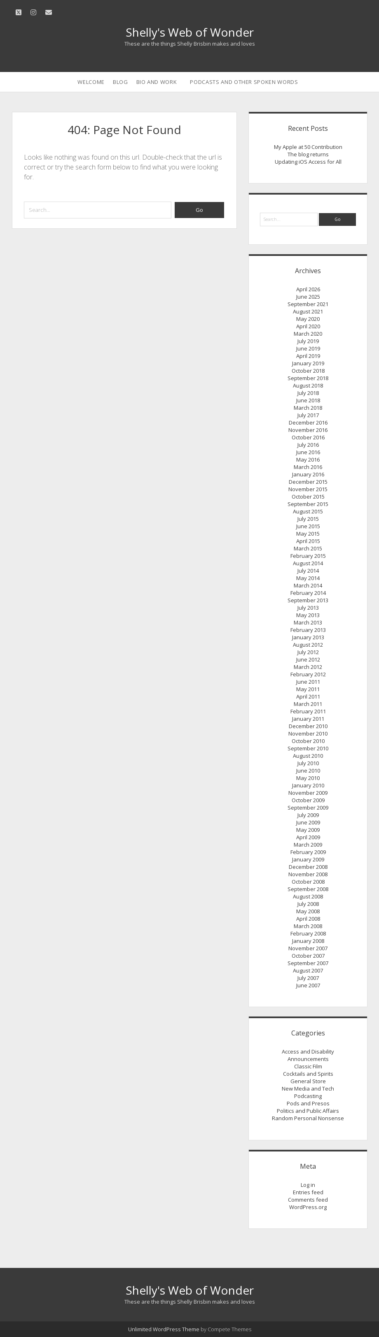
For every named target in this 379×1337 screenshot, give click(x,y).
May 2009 (308, 829)
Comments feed (308, 1199)
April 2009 (308, 837)
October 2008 (308, 881)
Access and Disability (308, 1051)
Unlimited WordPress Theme (163, 1329)
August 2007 (308, 970)
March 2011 (308, 704)
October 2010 (308, 741)
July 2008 (308, 904)
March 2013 (308, 622)
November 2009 (308, 792)
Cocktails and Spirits (308, 1073)
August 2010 (308, 755)
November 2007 (308, 948)
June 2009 (308, 822)
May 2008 (308, 911)
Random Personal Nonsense (308, 1118)
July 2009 (308, 815)
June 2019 (308, 348)
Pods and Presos (308, 1103)
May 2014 (308, 578)
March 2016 (308, 467)
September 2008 (308, 889)
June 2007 (308, 985)
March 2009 (308, 844)
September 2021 (308, 304)
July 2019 (308, 341)
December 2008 (308, 866)
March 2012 (308, 667)
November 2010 (308, 733)
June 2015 (308, 526)
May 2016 (308, 459)
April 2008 (308, 918)
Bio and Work (156, 82)
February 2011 (308, 711)
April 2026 (308, 289)
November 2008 (308, 874)
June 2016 (308, 452)
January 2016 (308, 474)
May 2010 (308, 778)
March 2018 (308, 407)
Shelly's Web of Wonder (190, 32)
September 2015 (308, 504)
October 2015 (308, 496)
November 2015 (308, 489)
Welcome (91, 82)
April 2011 (308, 696)
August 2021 (308, 311)
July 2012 (308, 652)
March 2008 (308, 926)
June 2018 (308, 400)
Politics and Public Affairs (308, 1110)
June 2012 (308, 659)
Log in (308, 1184)
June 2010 (308, 770)
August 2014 (308, 563)
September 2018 (308, 378)
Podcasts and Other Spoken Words (244, 82)
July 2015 (308, 518)
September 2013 (308, 600)
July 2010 (308, 763)
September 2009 (308, 807)
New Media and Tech (308, 1088)
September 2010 (308, 748)
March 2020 (308, 333)
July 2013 (308, 607)
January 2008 (308, 941)
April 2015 (308, 541)
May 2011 (308, 689)
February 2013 (308, 630)
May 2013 (308, 615)
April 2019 (308, 356)
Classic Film (308, 1066)
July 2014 (308, 570)
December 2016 (308, 422)
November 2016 (308, 430)
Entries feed (308, 1192)
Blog (120, 82)
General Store (308, 1081)
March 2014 (308, 585)
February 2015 (308, 555)
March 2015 (308, 548)
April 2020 (308, 326)
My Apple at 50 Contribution (308, 147)
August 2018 (308, 385)
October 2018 (308, 370)
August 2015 (308, 511)
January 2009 (308, 859)
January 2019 (308, 363)
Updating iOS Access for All (308, 161)
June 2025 (308, 296)
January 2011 (308, 718)
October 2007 (308, 955)
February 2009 (308, 852)
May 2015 (308, 533)
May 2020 (308, 319)
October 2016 (308, 437)
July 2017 (308, 415)
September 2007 (308, 963)
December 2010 (308, 726)
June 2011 (308, 681)
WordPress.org (308, 1207)
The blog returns (308, 154)
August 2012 (308, 644)
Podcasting (308, 1096)
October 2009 (308, 800)
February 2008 (308, 933)
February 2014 (308, 593)
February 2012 (308, 674)
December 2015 (308, 481)
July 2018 (308, 393)
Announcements (308, 1059)
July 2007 (308, 978)
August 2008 (308, 896)
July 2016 (308, 444)
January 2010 (308, 785)
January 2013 (308, 637)
